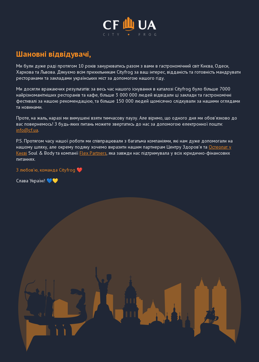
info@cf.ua (27, 130)
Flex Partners (93, 153)
